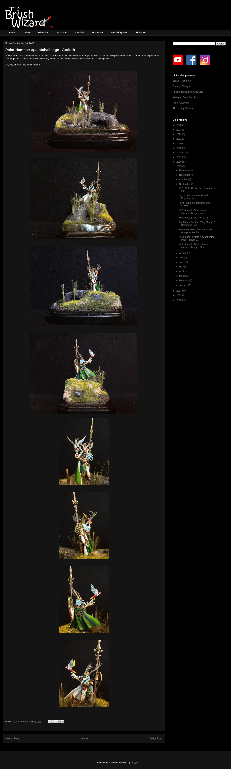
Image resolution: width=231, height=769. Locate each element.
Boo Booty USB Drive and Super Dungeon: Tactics (195, 231)
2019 (179, 148)
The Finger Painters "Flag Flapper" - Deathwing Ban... (197, 223)
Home (12, 32)
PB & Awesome (181, 102)
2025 (179, 125)
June (182, 262)
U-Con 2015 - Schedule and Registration (193, 197)
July (181, 257)
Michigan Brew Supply (184, 97)
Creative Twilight (181, 86)
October (183, 179)
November (184, 174)
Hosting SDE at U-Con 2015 (193, 217)
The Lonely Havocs (183, 108)
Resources (98, 32)
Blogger (134, 762)
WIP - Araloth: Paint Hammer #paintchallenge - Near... (194, 211)
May (181, 266)
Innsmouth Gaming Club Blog (188, 91)
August (183, 253)
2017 (179, 157)
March (182, 276)
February (184, 280)
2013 (179, 295)
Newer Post (12, 738)
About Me (140, 32)
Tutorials (79, 32)
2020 (179, 143)
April (181, 271)
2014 (179, 290)
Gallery (26, 32)
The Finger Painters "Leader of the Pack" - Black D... (196, 238)
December (184, 170)
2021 (179, 138)
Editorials (43, 32)
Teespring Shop (119, 32)
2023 (179, 129)
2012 (179, 300)
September (185, 184)
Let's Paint (61, 32)
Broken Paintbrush (182, 80)
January (183, 285)
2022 (179, 134)
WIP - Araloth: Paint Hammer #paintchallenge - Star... (194, 246)
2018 (179, 152)
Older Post (156, 738)
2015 (179, 166)
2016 (179, 161)
